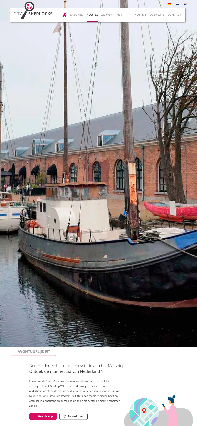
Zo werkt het (111, 15)
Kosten (140, 15)
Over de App (43, 416)
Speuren (76, 15)
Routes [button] (92, 15)
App (128, 15)
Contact (174, 15)
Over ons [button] (156, 15)
